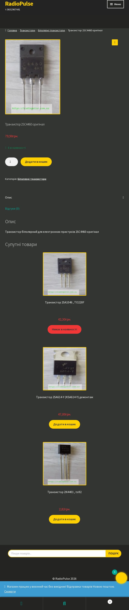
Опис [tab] (8, 197)
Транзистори (27, 30)
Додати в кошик (36, 161)
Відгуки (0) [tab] (12, 208)
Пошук (64, 603)
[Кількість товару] (11, 161)
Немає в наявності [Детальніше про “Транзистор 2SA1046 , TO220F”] (64, 329)
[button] (115, 42)
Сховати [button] (10, 591)
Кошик (99, 601)
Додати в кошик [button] (64, 424)
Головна (12, 30)
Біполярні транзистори (51, 30)
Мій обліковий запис (21, 603)
